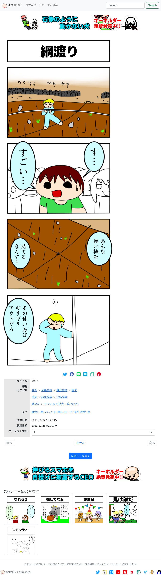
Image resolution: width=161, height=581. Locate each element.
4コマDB (11, 5)
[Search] (125, 5)
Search (152, 5)
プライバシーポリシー (109, 564)
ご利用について (56, 564)
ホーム (81, 442)
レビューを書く (80, 456)
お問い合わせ (129, 564)
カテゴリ (30, 4)
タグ (41, 4)
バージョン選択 (17, 431)
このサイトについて (35, 564)
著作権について (75, 564)
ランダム (52, 4)
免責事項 (90, 564)
